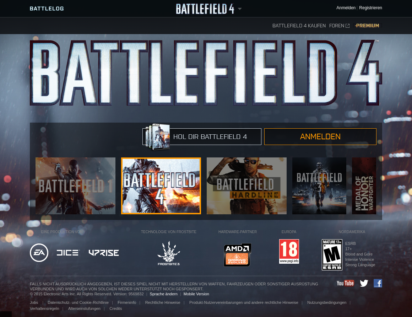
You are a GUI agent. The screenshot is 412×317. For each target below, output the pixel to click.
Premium (367, 25)
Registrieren (370, 8)
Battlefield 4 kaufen (299, 26)
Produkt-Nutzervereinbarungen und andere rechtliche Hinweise (243, 302)
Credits (115, 308)
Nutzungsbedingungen (326, 302)
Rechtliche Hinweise (162, 302)
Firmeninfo (127, 302)
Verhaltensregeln (44, 308)
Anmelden (320, 136)
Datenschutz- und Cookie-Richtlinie (78, 302)
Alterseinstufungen (84, 308)
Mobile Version (196, 294)
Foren (339, 26)
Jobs (34, 302)
